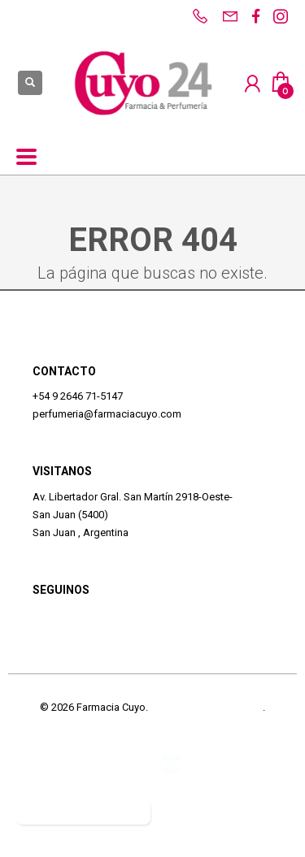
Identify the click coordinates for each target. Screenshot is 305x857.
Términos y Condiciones (206, 707)
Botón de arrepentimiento (83, 812)
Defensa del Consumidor (74, 762)
